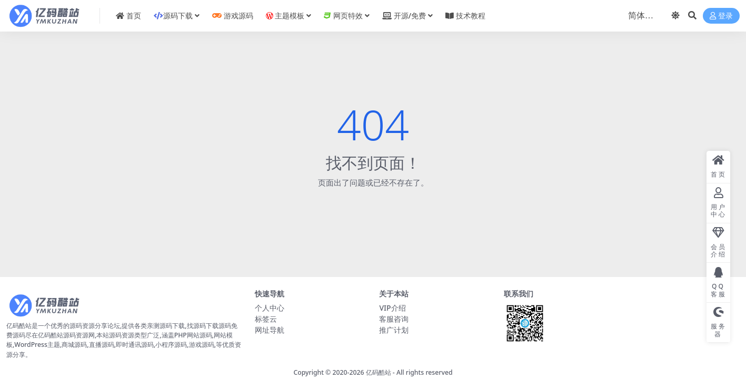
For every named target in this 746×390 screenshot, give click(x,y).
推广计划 (394, 330)
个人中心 (269, 308)
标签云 (266, 319)
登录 (721, 16)
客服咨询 (394, 319)
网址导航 (269, 330)
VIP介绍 (392, 308)
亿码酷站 (378, 372)
